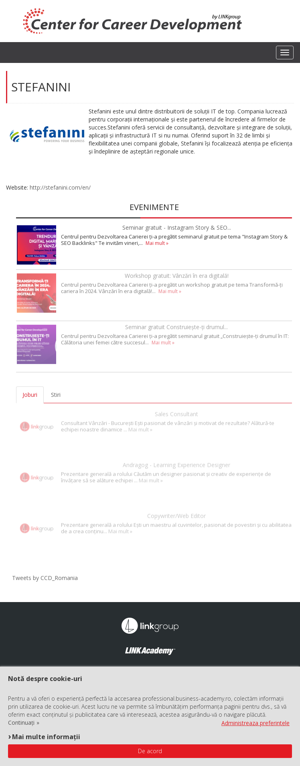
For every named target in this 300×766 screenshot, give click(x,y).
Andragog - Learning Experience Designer (176, 462)
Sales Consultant (176, 411)
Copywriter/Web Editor (176, 513)
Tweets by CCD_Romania (45, 578)
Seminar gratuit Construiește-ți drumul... (176, 325)
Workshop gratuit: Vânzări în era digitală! (177, 274)
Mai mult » (157, 243)
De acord (150, 751)
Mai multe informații (46, 736)
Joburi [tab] (29, 394)
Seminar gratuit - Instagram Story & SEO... (176, 227)
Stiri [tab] (56, 394)
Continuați (21, 722)
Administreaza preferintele (255, 723)
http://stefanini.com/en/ (60, 187)
